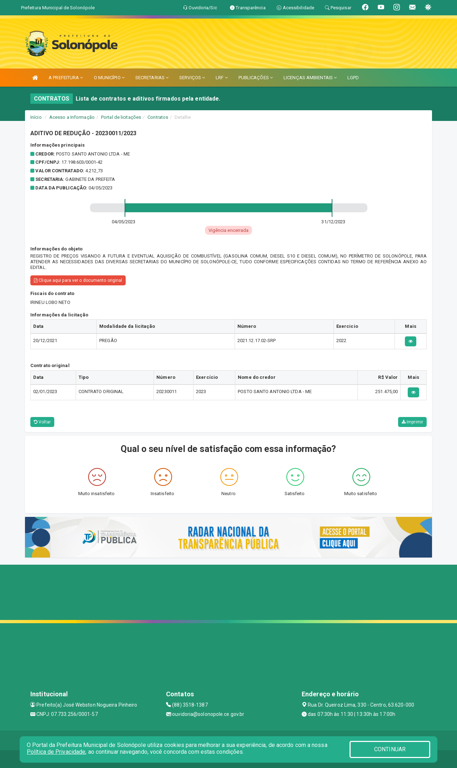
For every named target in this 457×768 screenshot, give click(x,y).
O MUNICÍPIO (109, 77)
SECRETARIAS (152, 77)
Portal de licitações (121, 117)
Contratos (157, 117)
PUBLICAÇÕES (255, 77)
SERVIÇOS (192, 77)
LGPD (353, 77)
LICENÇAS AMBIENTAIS (310, 77)
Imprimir (412, 421)
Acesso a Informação (72, 117)
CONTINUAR (390, 749)
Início (36, 117)
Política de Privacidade (56, 751)
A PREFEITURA (66, 77)
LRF (222, 77)
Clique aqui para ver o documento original (78, 280)
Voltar (42, 421)
